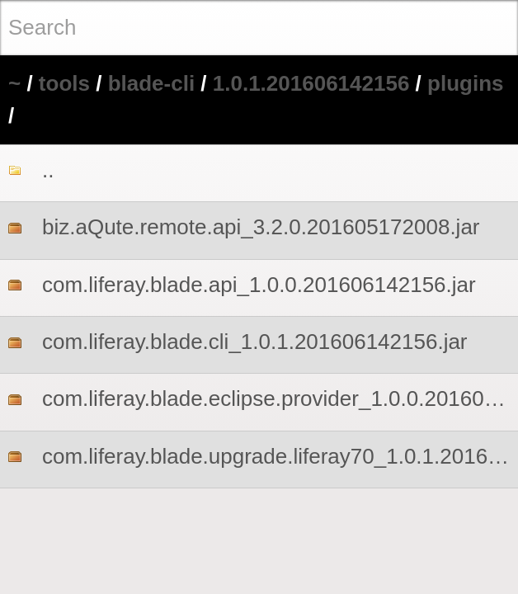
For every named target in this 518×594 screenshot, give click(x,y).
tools (64, 83)
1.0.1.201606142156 (311, 83)
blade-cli (151, 83)
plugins (465, 83)
